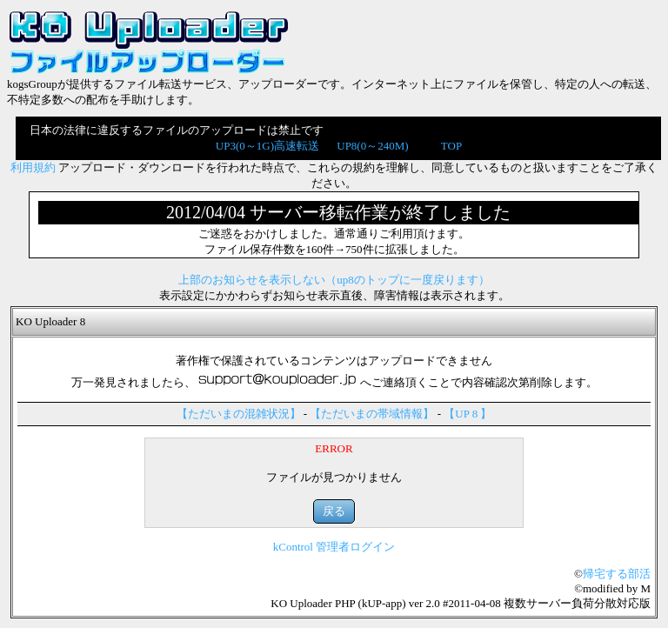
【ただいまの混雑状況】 (239, 413)
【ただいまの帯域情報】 (372, 413)
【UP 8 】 (467, 413)
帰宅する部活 (617, 573)
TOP (451, 145)
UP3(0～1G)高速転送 (267, 145)
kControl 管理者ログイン (334, 546)
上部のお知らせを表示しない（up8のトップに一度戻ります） (334, 279)
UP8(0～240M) (372, 145)
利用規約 (33, 167)
